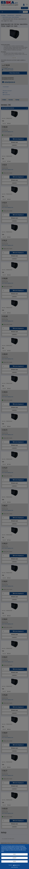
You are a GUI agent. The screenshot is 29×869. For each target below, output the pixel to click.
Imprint (12, 867)
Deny (14, 854)
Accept (14, 858)
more (14, 861)
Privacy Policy (16, 867)
